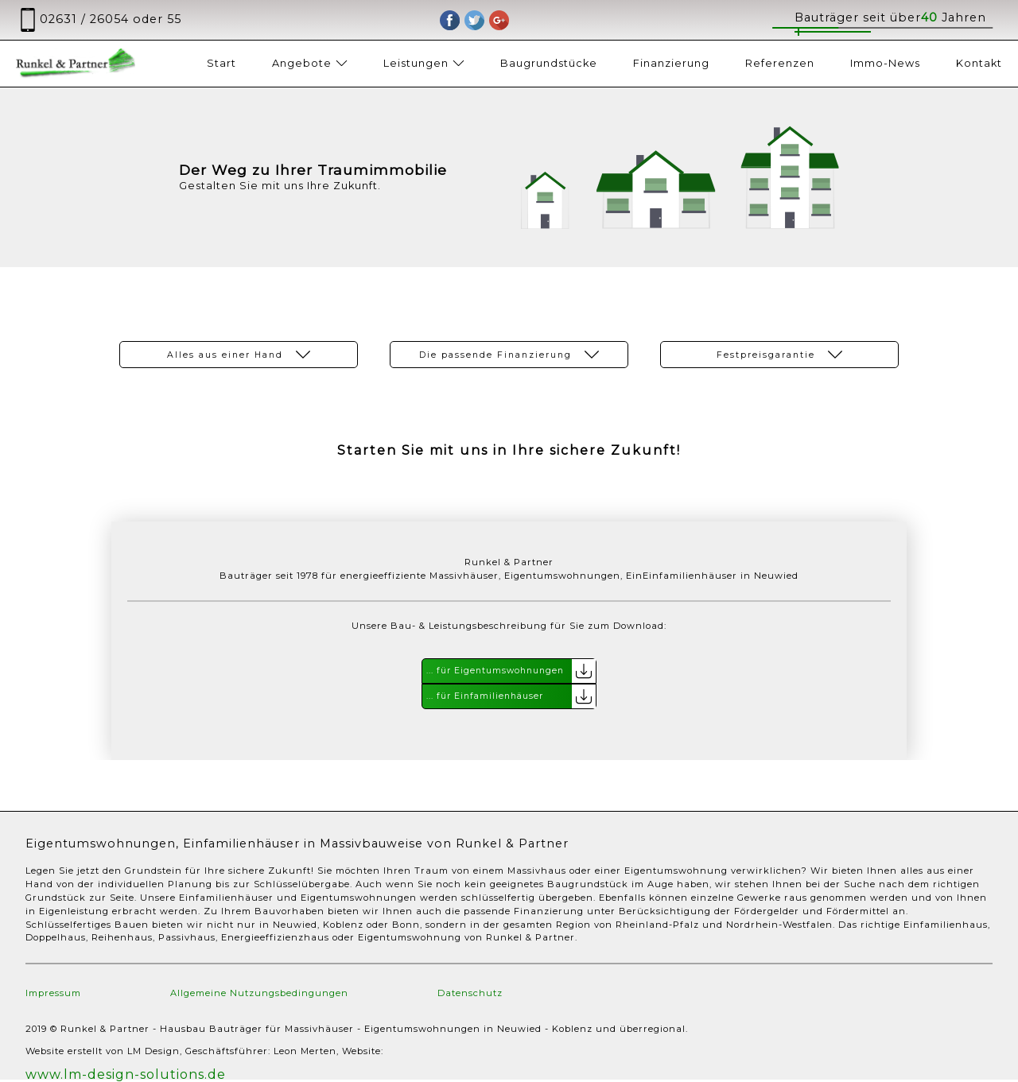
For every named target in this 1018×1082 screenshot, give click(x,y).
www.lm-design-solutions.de (125, 1074)
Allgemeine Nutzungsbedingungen (259, 993)
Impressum (53, 993)
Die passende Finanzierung (509, 355)
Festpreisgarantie (780, 355)
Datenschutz (470, 993)
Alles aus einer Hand (239, 355)
